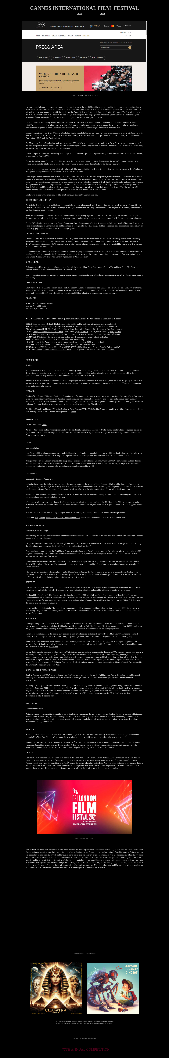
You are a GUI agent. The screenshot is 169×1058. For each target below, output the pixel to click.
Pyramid (111, 332)
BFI (36, 518)
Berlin (48, 324)
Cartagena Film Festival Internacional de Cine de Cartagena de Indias (65, 337)
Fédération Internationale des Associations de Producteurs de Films (93, 319)
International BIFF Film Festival (45, 329)
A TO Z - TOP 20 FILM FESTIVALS (41, 319)
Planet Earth (90, 1038)
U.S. (38, 644)
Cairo (35, 332)
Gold (43, 115)
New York (37, 737)
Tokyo (109, 347)
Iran (44, 184)
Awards (118, 332)
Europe (51, 184)
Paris (36, 334)
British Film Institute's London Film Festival (48, 326)
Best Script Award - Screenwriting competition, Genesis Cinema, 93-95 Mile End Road (70, 342)
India (32, 448)
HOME (102, 14)
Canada (39, 350)
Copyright (82, 1038)
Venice (82, 758)
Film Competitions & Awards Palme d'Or (80, 334)
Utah (108, 642)
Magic (61, 551)
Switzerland (37, 479)
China (44, 425)
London (69, 326)
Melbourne (30, 530)
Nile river (84, 332)
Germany (41, 324)
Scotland (29, 365)
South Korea (64, 329)
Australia (38, 530)
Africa (73, 412)
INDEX (79, 14)
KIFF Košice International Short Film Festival (53, 339)
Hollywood (53, 647)
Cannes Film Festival (76, 122)
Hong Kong (79, 430)
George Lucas (83, 164)
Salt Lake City (99, 626)
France (49, 107)
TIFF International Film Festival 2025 (55, 347)
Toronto (111, 350)
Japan (36, 347)
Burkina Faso (98, 409)
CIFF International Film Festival (50, 332)
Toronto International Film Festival (57, 350)
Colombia (104, 337)
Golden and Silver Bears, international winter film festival (93, 324)
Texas (113, 675)
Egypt (77, 332)
